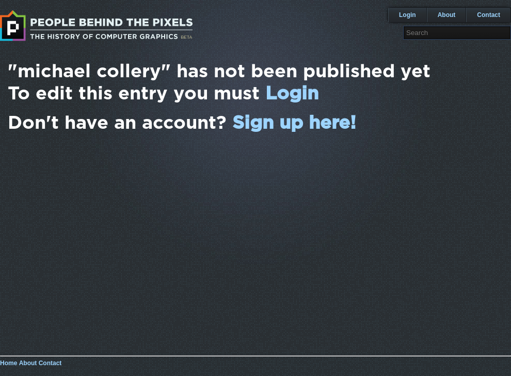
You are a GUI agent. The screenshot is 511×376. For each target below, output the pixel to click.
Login (407, 15)
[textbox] (457, 33)
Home (8, 363)
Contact (488, 15)
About (447, 15)
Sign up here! (294, 123)
